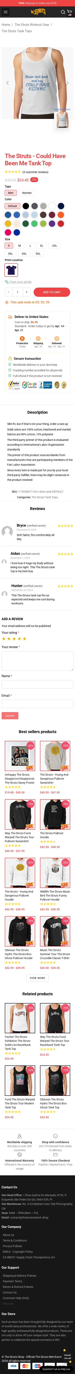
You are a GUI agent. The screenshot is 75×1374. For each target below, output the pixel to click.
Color (8, 199)
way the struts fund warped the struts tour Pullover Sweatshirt (19, 837)
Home (6, 25)
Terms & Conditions (15, 1240)
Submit (10, 715)
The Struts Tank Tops (17, 31)
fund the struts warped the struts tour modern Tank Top (20, 1103)
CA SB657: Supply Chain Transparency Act (29, 1257)
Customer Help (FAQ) (16, 1298)
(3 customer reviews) (35, 172)
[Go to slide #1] (27, 140)
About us (8, 1235)
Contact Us (10, 1292)
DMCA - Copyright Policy (18, 1251)
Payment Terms (12, 1281)
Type (8, 186)
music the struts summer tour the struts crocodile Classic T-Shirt (55, 954)
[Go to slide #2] (48, 140)
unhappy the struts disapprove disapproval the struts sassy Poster (19, 778)
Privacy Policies (12, 1246)
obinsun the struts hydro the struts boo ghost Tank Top (53, 1103)
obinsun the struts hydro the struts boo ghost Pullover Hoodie (18, 954)
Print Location (14, 260)
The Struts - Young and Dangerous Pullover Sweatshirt (54, 778)
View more (37, 978)
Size (7, 239)
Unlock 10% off (67, 1356)
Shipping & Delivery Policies (19, 1275)
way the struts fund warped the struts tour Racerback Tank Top (54, 1040)
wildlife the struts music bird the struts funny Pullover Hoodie (55, 895)
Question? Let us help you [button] (56, 1369)
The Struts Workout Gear (32, 25)
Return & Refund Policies (18, 1286)
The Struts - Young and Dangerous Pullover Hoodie (19, 895)
